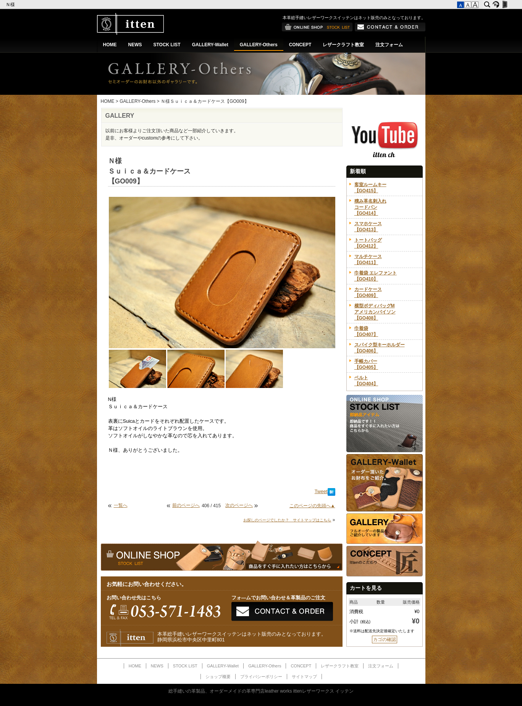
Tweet (321, 491)
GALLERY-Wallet (210, 44)
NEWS (135, 44)
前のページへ (186, 505)
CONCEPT (300, 44)
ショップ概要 (218, 676)
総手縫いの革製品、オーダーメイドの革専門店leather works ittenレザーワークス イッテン (261, 691)
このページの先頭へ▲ (312, 505)
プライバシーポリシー (261, 676)
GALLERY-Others (259, 44)
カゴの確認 (384, 639)
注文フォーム (389, 44)
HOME (110, 44)
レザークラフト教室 (343, 44)
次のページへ (239, 505)
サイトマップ (304, 676)
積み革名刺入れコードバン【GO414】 (370, 207)
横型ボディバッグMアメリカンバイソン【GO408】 (375, 312)
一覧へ (121, 505)
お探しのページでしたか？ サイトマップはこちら (287, 520)
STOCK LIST (167, 44)
